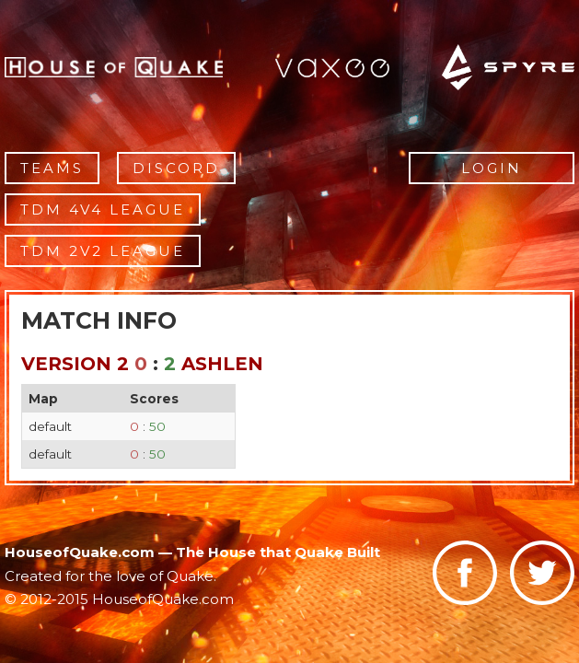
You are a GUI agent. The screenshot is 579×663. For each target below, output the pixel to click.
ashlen (222, 364)
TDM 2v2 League (102, 251)
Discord (176, 168)
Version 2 (75, 364)
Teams (52, 168)
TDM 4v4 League (102, 209)
